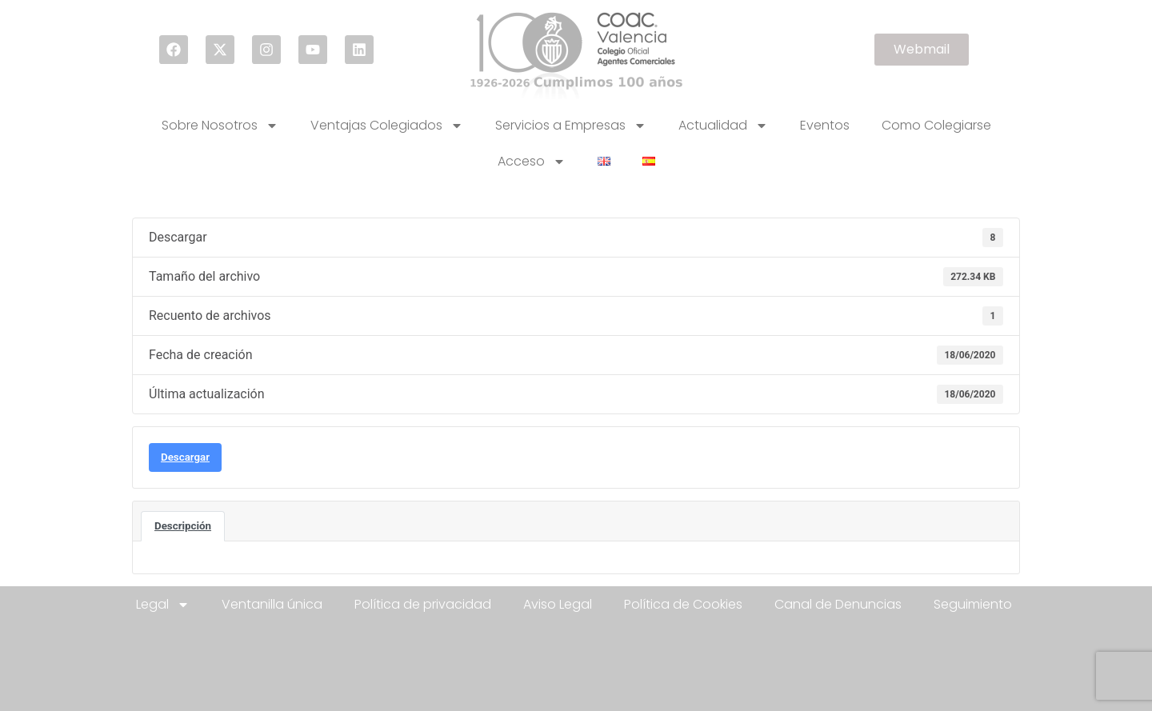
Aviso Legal (557, 604)
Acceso (532, 161)
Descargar (185, 457)
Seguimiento (973, 604)
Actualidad (723, 125)
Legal (163, 604)
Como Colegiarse (936, 125)
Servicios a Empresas (570, 125)
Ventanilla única (272, 604)
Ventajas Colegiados (386, 125)
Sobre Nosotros (220, 125)
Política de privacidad (422, 604)
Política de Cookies (683, 604)
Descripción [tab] (182, 526)
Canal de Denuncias (838, 604)
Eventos (825, 125)
